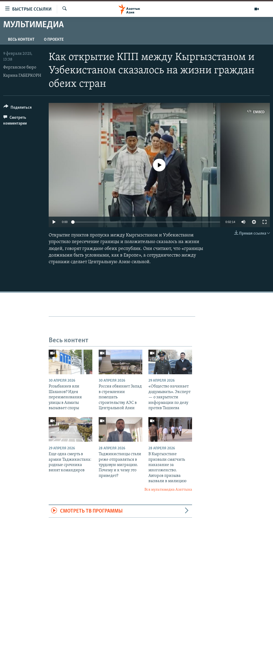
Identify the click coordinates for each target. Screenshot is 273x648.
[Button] (17, 108)
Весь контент (21, 40)
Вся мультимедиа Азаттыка (168, 490)
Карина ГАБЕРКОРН (22, 76)
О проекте (54, 40)
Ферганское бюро (19, 67)
